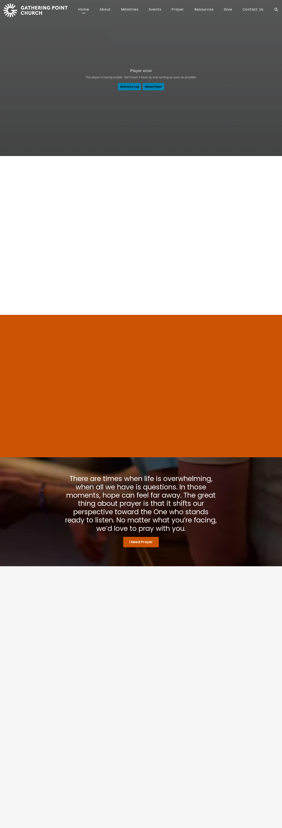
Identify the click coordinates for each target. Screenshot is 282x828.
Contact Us (253, 10)
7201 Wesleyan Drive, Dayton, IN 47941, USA (116, 798)
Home (83, 10)
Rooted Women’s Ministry (144, 786)
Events (155, 10)
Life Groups (134, 776)
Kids (128, 765)
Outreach (132, 781)
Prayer (177, 10)
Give (228, 10)
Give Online (153, 798)
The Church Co (27, 811)
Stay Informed (182, 781)
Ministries (130, 10)
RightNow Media (183, 776)
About (105, 10)
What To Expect (90, 776)
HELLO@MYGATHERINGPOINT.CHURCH (41, 798)
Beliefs (84, 765)
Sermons (178, 765)
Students (132, 770)
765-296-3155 (76, 798)
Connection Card (184, 770)
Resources (203, 10)
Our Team (86, 770)
